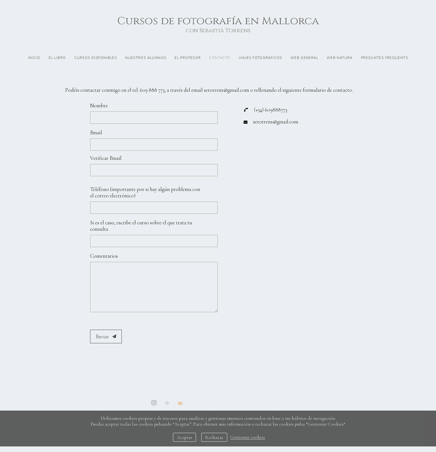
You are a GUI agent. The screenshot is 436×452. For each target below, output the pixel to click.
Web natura (340, 58)
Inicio (34, 58)
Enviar (106, 336)
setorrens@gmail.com (275, 121)
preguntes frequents (384, 58)
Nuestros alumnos (145, 58)
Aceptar (184, 437)
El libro (57, 58)
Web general (304, 58)
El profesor (188, 58)
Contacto (219, 58)
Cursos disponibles (95, 58)
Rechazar (214, 437)
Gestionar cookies (247, 437)
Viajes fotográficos (260, 58)
